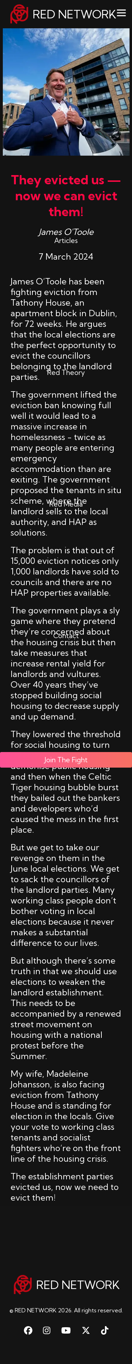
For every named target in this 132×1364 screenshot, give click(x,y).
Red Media (66, 481)
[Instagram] (46, 1330)
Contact (66, 609)
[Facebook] (28, 1330)
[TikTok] (104, 1330)
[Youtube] (66, 1330)
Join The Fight (66, 730)
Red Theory (66, 352)
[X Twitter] (86, 1330)
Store (66, 96)
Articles (66, 224)
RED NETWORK (62, 14)
